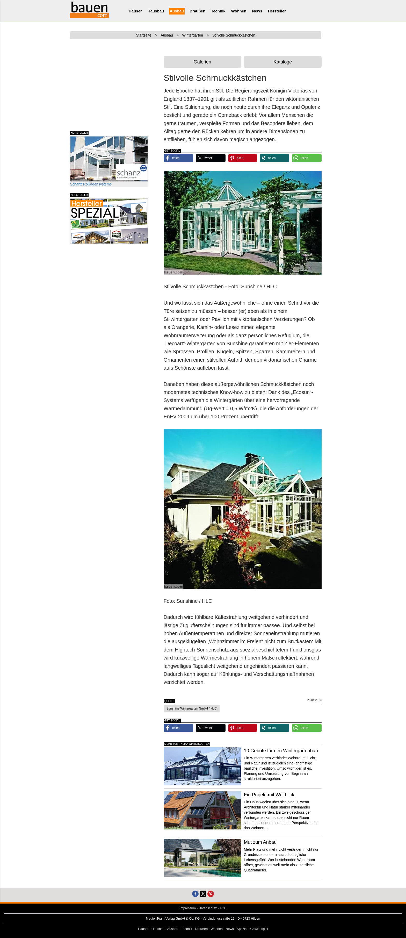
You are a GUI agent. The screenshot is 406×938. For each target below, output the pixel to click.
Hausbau (156, 11)
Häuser (135, 11)
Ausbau (177, 11)
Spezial (242, 929)
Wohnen (239, 11)
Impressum (188, 908)
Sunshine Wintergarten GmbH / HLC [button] (191, 708)
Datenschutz (208, 908)
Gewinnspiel (259, 929)
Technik (218, 11)
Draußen (197, 11)
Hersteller (277, 11)
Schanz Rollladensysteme (109, 161)
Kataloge (282, 62)
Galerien (202, 62)
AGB (223, 908)
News (257, 11)
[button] (178, 158)
